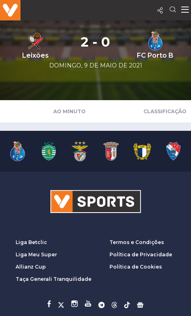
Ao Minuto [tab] (69, 111)
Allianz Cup (31, 267)
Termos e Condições (136, 242)
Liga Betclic (31, 242)
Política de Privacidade (140, 254)
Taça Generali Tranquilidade (53, 279)
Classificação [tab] (164, 111)
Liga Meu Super (36, 254)
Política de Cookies (135, 267)
